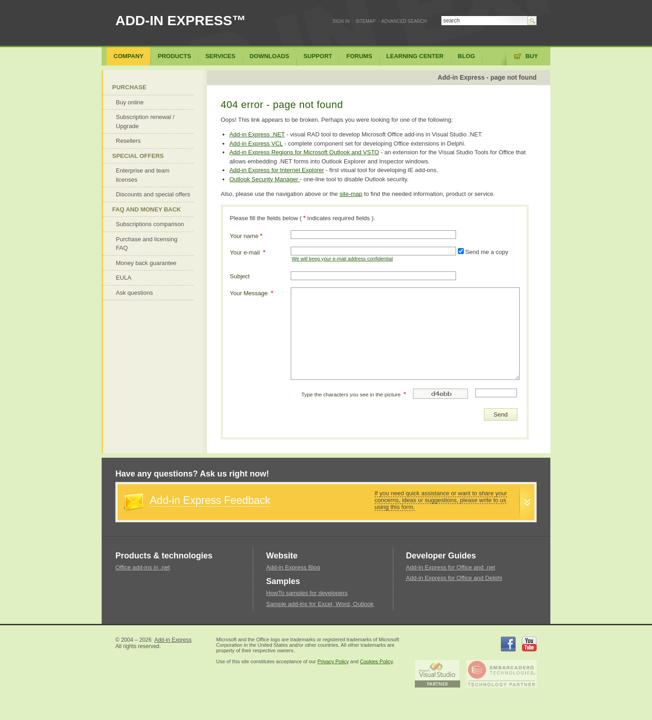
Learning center (415, 56)
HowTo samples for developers (307, 593)
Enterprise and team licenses (142, 175)
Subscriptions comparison (150, 224)
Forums (359, 56)
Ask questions (134, 292)
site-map (350, 193)
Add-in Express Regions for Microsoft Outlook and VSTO (304, 152)
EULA (123, 277)
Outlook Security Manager (264, 179)
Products (174, 56)
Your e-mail (248, 252)
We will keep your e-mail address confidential (342, 258)
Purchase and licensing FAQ (146, 244)
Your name (246, 235)
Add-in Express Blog (293, 567)
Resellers (128, 140)
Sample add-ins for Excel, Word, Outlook (320, 604)
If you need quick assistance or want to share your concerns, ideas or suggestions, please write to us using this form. (441, 500)
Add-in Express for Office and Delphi (454, 577)
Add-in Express (172, 640)
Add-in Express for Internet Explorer (276, 170)
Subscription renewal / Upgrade (145, 122)
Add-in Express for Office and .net (450, 567)
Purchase (129, 87)
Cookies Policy (376, 661)
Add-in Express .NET (257, 134)
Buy (532, 56)
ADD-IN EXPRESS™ (180, 20)
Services (220, 56)
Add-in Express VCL (256, 143)
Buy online (130, 102)
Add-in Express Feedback (210, 500)
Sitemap (365, 21)
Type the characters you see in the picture (353, 394)
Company (128, 56)
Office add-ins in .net (142, 567)
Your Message (251, 293)
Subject (240, 276)
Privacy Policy (332, 661)
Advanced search (404, 21)
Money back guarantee (146, 263)
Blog (466, 56)
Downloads (269, 56)
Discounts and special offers (153, 194)
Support (318, 56)
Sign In (340, 21)
